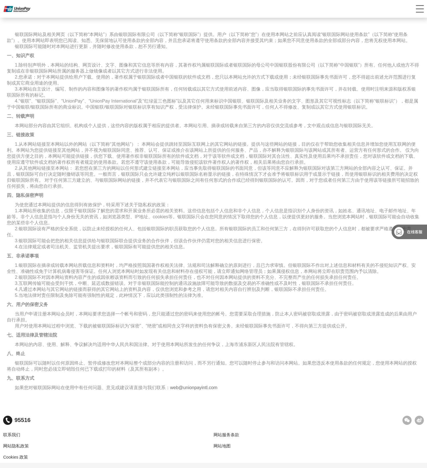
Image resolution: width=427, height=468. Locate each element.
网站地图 (222, 446)
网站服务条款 (226, 435)
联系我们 (11, 435)
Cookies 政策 (15, 457)
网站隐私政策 (16, 446)
